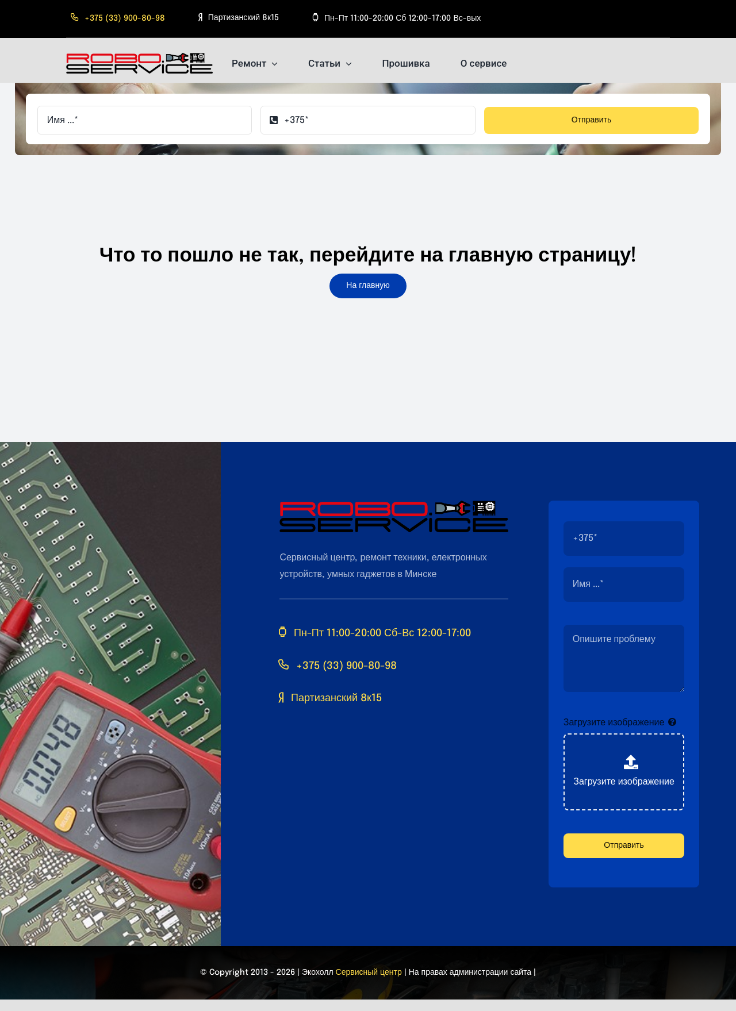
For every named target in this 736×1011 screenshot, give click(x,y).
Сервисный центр (369, 972)
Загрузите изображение (614, 723)
